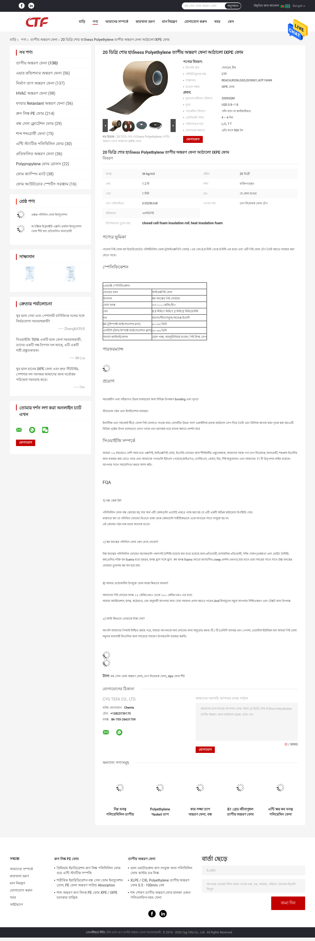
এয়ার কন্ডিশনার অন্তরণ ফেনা (39, 73)
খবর (217, 22)
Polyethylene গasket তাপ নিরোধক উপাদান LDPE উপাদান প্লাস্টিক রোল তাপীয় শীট (160, 812)
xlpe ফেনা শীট (176, 676)
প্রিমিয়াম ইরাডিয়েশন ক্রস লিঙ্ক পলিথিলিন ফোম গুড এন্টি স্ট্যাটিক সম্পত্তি (89, 870)
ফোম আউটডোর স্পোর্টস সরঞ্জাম (42, 184)
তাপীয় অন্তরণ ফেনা (43, 40)
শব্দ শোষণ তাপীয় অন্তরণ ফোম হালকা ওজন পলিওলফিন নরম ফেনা (160, 895)
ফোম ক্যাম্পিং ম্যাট (31, 174)
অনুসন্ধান (232, 6)
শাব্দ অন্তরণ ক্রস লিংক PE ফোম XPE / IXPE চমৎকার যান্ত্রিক (87, 895)
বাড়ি (82, 22)
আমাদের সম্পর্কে (116, 22)
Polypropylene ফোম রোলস (38, 164)
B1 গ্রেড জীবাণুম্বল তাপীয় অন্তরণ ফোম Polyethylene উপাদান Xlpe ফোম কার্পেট (240, 812)
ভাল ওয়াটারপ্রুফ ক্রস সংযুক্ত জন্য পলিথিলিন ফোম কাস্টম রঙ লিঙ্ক (161, 870)
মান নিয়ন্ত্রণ (169, 22)
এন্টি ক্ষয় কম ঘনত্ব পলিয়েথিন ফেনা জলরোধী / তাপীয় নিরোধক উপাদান (280, 812)
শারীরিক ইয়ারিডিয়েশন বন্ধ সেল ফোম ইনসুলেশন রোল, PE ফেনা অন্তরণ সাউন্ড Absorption (90, 882)
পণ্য (95, 22)
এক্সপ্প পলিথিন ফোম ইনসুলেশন (49, 214)
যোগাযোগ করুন (195, 22)
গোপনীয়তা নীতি (95, 932)
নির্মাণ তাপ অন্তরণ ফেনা (35, 83)
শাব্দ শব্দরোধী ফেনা (31, 133)
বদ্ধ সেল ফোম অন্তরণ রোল (126, 676)
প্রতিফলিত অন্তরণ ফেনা (35, 153)
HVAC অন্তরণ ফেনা (31, 93)
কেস (231, 22)
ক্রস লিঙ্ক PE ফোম (30, 113)
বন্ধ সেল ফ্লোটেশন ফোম (35, 123)
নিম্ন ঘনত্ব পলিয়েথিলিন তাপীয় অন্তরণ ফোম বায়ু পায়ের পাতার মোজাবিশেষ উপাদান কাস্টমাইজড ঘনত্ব (120, 812)
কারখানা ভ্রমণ (145, 22)
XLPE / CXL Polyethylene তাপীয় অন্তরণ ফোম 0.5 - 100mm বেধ (159, 882)
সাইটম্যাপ (16, 905)
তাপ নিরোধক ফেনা (155, 676)
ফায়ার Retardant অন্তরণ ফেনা (40, 103)
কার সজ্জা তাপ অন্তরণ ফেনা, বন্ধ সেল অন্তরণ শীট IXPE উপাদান (200, 812)
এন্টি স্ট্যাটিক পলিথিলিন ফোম (40, 143)
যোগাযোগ (193, 139)
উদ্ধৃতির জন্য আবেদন (266, 5)
